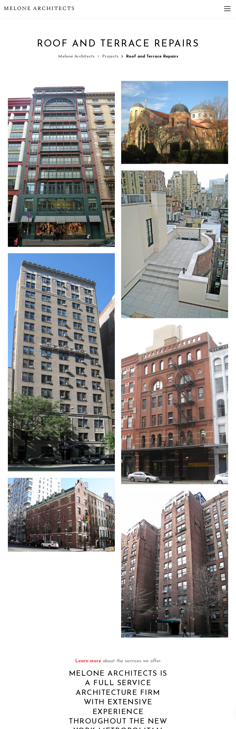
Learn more (88, 661)
